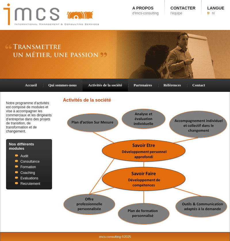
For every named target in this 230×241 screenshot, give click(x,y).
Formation (28, 167)
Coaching (27, 173)
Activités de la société (105, 85)
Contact (198, 85)
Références (172, 85)
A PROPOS (145, 10)
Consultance (30, 162)
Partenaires (143, 85)
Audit (24, 156)
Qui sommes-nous (62, 85)
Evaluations (29, 178)
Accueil (31, 85)
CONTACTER (182, 10)
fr (208, 13)
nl (213, 13)
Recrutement (30, 184)
